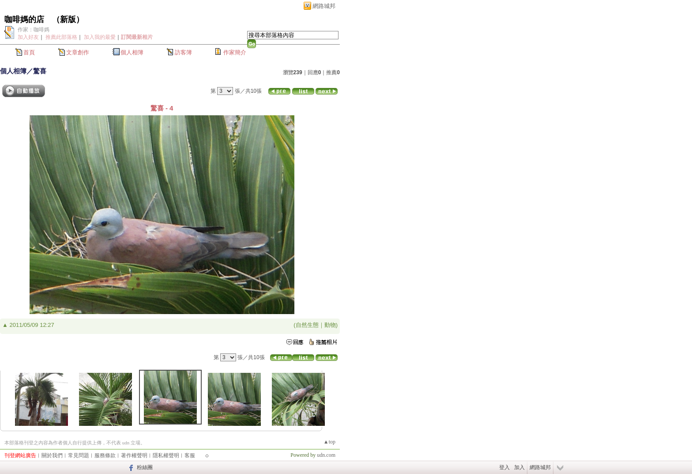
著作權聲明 (134, 455)
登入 (504, 467)
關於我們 (52, 455)
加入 (519, 467)
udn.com (326, 455)
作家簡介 (234, 52)
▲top (329, 442)
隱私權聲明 (166, 455)
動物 (330, 325)
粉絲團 (145, 467)
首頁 (29, 52)
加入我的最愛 (100, 37)
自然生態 (307, 325)
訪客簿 (183, 52)
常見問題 (78, 455)
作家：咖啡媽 (33, 30)
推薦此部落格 (61, 37)
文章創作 (77, 52)
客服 (189, 455)
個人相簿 (131, 52)
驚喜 (39, 71)
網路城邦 (323, 6)
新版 (68, 19)
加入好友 (28, 37)
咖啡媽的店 (24, 19)
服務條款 (105, 455)
